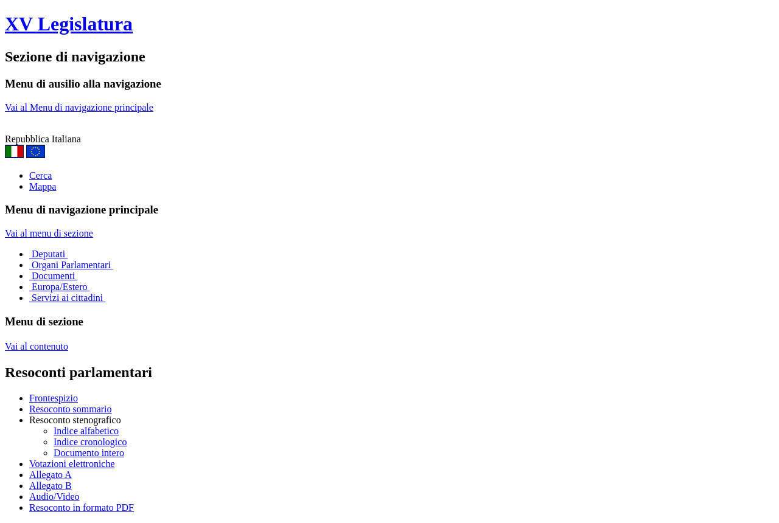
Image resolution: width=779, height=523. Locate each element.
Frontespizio (53, 398)
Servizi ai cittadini (67, 298)
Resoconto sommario (70, 409)
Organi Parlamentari (71, 265)
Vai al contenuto (36, 346)
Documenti (53, 276)
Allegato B (50, 485)
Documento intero (89, 453)
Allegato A (50, 474)
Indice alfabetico (86, 431)
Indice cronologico (90, 442)
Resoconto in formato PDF (81, 507)
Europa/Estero (59, 287)
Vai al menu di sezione (49, 233)
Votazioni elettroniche (72, 464)
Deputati (48, 254)
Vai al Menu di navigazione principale (79, 107)
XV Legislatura (69, 24)
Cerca (40, 175)
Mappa (42, 186)
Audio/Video (54, 496)
